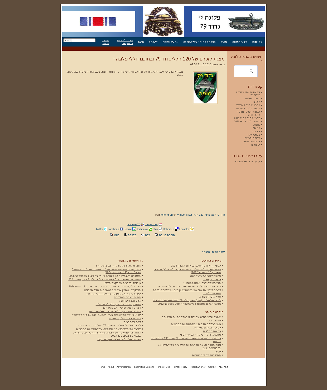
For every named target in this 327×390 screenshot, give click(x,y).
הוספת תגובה (167, 235)
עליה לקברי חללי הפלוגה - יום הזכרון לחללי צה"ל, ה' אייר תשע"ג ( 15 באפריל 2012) (187, 271)
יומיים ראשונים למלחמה (207, 327)
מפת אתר (223, 367)
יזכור (218, 351)
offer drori (167, 214)
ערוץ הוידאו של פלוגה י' (247, 161)
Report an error (197, 367)
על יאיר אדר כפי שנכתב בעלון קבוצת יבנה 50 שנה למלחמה (106, 314)
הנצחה (206, 251)
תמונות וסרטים (252, 138)
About (111, 367)
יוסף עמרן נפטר (212, 279)
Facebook (113, 229)
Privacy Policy (180, 367)
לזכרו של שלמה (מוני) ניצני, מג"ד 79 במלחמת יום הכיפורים (187, 300)
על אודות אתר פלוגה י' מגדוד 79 (248, 93)
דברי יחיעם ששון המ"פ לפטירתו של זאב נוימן (115, 311)
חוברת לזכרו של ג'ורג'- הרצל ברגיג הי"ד (118, 265)
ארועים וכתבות (170, 41)
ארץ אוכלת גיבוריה (210, 296)
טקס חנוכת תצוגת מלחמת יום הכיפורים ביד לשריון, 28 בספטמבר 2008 (189, 346)
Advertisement (124, 367)
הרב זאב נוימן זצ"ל (130, 300)
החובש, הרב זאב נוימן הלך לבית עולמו (118, 304)
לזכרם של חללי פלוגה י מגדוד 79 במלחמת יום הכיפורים (109, 325)
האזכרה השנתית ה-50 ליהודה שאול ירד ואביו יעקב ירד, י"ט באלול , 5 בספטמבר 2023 (107, 334)
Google (128, 229)
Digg (155, 229)
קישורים (153, 41)
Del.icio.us (168, 229)
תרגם (141, 41)
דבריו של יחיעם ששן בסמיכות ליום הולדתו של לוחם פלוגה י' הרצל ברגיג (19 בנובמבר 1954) (106, 271)
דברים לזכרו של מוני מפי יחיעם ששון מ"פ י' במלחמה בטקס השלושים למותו (187, 291)
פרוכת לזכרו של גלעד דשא (205, 275)
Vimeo (181, 214)
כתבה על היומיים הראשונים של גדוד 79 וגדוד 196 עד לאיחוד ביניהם (186, 340)
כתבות (256, 124)
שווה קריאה (151, 224)
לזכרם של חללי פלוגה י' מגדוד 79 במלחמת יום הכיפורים (108, 329)
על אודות (257, 41)
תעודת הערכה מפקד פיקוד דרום (248, 113)
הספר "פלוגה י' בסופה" (247, 108)
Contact (212, 367)
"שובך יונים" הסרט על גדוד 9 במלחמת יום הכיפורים (191, 316)
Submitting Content (144, 367)
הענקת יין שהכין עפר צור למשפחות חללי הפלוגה (112, 290)
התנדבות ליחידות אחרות (206, 355)
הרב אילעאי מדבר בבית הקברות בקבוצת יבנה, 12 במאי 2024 (105, 286)
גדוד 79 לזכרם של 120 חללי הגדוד (205, 214)
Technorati (142, 229)
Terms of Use (163, 367)
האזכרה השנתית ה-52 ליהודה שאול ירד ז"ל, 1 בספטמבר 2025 (105, 275)
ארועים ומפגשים (251, 141)
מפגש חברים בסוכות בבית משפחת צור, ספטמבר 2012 (189, 303)
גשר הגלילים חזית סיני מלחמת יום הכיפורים (196, 324)
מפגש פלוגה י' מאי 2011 (247, 118)
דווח (116, 235)
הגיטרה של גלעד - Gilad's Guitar (202, 282)
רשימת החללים (212, 331)
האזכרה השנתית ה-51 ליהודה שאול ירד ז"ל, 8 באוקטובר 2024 (104, 279)
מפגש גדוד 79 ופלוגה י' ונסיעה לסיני (200, 334)
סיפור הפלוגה (239, 41)
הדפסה (132, 235)
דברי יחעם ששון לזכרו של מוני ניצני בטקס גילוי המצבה (189, 286)
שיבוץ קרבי (214, 320)
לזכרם (224, 41)
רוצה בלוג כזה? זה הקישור (125, 42)
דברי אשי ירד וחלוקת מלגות (125, 318)
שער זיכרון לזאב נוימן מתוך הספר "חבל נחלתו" (114, 293)
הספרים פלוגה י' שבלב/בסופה (199, 41)
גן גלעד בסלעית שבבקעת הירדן (122, 282)
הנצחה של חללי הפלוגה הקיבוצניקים (119, 339)
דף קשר (255, 131)
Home (102, 367)
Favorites (184, 229)
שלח (147, 235)
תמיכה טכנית (105, 42)
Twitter (99, 229)
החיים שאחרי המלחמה (127, 297)
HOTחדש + (133, 224)
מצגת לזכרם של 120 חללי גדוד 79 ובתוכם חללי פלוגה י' (169, 59)
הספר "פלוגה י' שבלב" (248, 105)
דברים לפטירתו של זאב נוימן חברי (121, 307)
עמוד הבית (218, 251)
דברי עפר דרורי (132, 321)
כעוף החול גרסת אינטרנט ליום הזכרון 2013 (196, 265)
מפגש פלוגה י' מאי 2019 (247, 121)
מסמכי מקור (253, 134)
